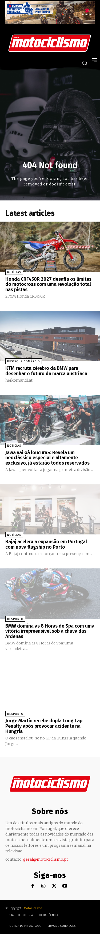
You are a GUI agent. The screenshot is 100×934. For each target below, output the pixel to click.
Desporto (15, 619)
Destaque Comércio (23, 361)
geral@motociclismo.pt (45, 859)
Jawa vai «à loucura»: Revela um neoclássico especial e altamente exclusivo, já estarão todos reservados (47, 458)
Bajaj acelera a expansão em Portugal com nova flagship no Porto (46, 544)
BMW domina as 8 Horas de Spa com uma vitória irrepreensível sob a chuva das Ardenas (49, 631)
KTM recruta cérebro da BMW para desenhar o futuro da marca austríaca (46, 371)
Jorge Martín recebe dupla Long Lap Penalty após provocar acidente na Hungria (43, 726)
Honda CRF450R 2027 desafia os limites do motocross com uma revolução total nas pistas (48, 284)
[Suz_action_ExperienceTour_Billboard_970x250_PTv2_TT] (50, 23)
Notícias (14, 272)
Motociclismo (33, 908)
